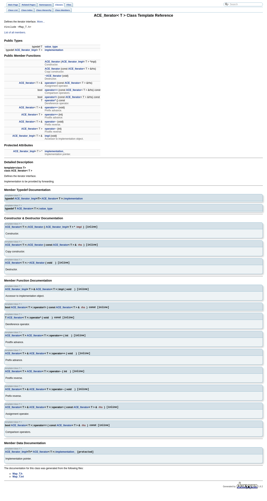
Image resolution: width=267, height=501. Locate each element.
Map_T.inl (18, 484)
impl (47, 136)
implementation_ (54, 151)
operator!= (51, 97)
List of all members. (15, 33)
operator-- (51, 122)
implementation (54, 50)
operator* (50, 101)
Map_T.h (17, 481)
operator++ (51, 108)
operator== (51, 90)
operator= (50, 83)
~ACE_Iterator (53, 76)
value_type (51, 47)
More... (41, 21)
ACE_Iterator (52, 62)
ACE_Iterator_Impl (26, 50)
